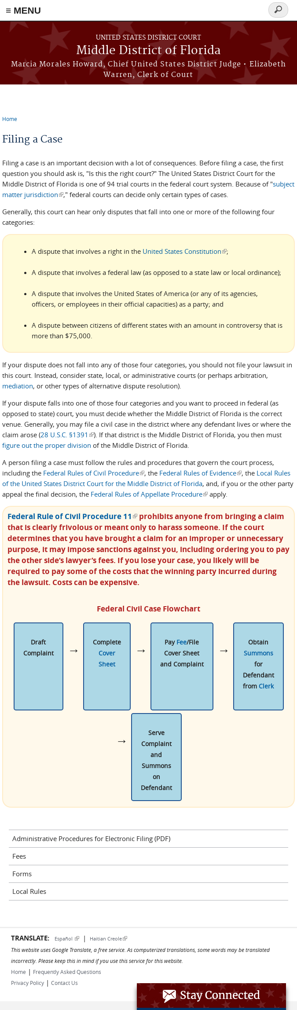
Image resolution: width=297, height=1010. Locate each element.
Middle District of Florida (148, 51)
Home (9, 118)
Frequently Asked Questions (67, 971)
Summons (258, 653)
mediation (17, 385)
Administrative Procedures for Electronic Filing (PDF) (91, 838)
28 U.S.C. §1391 (67, 434)
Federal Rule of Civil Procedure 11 (72, 516)
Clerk (266, 686)
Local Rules (29, 891)
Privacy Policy (27, 982)
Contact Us (64, 982)
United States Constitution (185, 251)
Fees (19, 856)
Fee (181, 642)
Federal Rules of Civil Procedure (93, 472)
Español (67, 938)
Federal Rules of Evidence (200, 472)
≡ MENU (23, 10)
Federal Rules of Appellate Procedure (149, 494)
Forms (22, 873)
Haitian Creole (108, 938)
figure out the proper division (46, 445)
